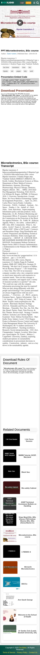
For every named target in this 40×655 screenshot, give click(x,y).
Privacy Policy (22, 652)
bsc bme (6, 67)
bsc (30, 67)
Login (22, 3)
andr (31, 71)
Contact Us (33, 652)
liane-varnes (11, 54)
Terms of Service (9, 652)
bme (23, 67)
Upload (28, 3)
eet (12, 71)
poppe (19, 71)
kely (25, 71)
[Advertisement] (20, 43)
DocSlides (23, 648)
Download (4, 94)
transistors (15, 67)
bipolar (5, 71)
